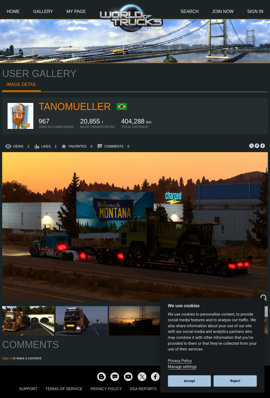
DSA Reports (143, 389)
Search (190, 11)
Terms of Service (63, 389)
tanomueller (75, 106)
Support (28, 389)
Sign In (255, 11)
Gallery (43, 11)
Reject (235, 381)
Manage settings (182, 366)
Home (13, 11)
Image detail (21, 84)
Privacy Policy (106, 389)
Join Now (223, 11)
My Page (76, 11)
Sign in (7, 358)
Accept (189, 381)
